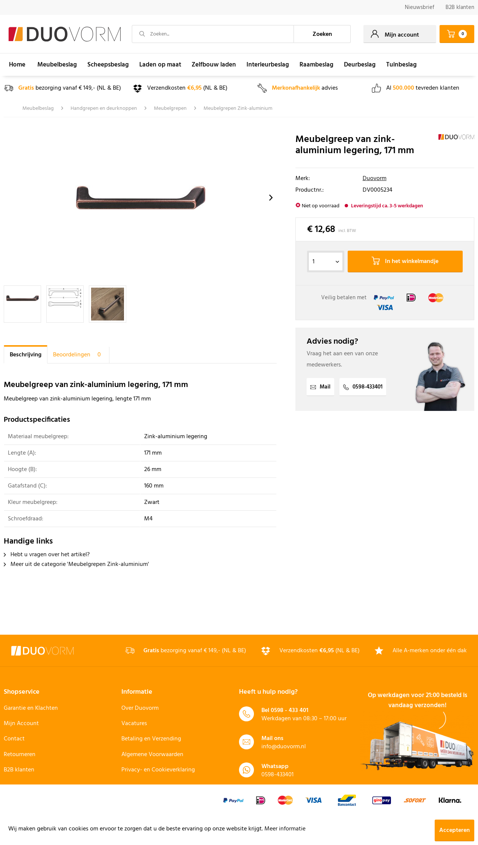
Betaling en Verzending (151, 739)
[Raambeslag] (316, 64)
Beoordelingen (78, 354)
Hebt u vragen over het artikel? (47, 555)
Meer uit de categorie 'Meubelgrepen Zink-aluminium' (76, 564)
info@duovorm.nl (283, 747)
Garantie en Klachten (31, 708)
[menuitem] (419, 7)
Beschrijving (25, 355)
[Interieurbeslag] (267, 64)
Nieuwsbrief (419, 7)
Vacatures (134, 723)
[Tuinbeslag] (401, 64)
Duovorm (375, 178)
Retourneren (19, 754)
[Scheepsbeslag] (108, 64)
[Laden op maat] (160, 64)
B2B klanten (460, 7)
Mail (320, 387)
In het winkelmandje (405, 261)
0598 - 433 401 (289, 710)
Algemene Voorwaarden (152, 754)
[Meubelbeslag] (57, 64)
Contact (14, 739)
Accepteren (454, 830)
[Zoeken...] (213, 34)
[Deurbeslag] (360, 64)
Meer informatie (284, 829)
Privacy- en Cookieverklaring (158, 770)
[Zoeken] (322, 34)
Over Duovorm (140, 708)
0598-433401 (362, 387)
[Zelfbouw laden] (213, 64)
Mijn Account (21, 723)
